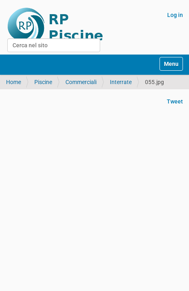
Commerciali (81, 82)
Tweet (175, 101)
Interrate (121, 82)
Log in (175, 15)
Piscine (43, 82)
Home (13, 82)
